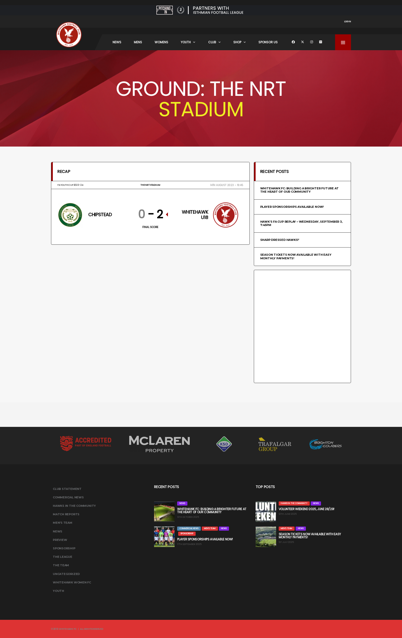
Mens (138, 42)
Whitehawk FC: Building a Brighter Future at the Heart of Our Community (299, 190)
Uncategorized (66, 574)
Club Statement (67, 489)
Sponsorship (64, 548)
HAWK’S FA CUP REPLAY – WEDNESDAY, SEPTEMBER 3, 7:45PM (301, 223)
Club (212, 42)
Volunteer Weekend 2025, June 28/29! (306, 509)
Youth (186, 42)
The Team (61, 565)
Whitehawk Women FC (72, 582)
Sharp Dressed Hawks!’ (279, 240)
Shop (237, 42)
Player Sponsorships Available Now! (292, 207)
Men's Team (62, 522)
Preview (60, 540)
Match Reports (66, 514)
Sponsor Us (268, 42)
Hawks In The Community (74, 506)
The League (62, 557)
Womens (161, 42)
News (117, 42)
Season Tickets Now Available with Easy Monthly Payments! (295, 256)
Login (347, 21)
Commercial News (68, 497)
